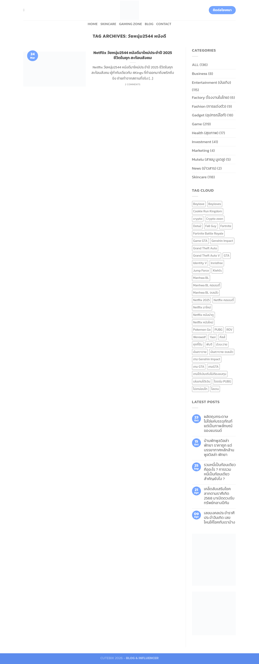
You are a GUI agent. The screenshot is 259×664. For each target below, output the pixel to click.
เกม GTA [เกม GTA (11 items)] (198, 366)
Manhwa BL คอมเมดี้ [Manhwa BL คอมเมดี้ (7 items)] (206, 285)
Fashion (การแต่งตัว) (209, 106)
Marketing (200, 150)
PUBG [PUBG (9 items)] (219, 329)
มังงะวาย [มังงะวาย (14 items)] (221, 344)
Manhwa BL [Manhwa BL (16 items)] (201, 277)
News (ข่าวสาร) (204, 168)
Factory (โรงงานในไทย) (210, 97)
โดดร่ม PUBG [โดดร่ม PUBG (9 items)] (222, 381)
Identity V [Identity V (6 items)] (200, 263)
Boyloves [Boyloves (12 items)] (214, 204)
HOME (93, 24)
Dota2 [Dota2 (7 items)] (197, 226)
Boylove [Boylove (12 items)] (199, 204)
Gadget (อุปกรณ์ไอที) (209, 115)
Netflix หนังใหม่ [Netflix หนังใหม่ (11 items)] (203, 322)
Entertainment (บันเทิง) (211, 82)
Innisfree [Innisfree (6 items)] (217, 263)
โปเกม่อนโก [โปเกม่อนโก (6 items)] (200, 389)
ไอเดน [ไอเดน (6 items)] (215, 389)
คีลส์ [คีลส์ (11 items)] (222, 337)
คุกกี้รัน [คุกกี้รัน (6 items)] (197, 344)
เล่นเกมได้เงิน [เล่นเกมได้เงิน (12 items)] (201, 381)
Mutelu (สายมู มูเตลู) (208, 159)
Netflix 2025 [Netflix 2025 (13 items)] (201, 300)
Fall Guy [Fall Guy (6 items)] (211, 226)
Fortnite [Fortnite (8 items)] (225, 226)
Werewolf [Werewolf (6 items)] (199, 337)
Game (197, 124)
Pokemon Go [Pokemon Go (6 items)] (202, 329)
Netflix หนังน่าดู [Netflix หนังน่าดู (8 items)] (203, 314)
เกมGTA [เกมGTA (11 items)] (213, 366)
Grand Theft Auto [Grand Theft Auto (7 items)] (205, 248)
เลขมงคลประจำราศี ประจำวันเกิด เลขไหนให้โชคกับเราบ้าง (219, 518)
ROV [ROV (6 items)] (229, 329)
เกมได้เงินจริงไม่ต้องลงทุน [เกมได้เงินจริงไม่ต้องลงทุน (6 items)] (209, 374)
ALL (195, 65)
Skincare (108, 24)
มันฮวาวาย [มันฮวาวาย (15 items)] (200, 352)
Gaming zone (130, 24)
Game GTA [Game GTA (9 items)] (200, 240)
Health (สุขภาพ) (205, 133)
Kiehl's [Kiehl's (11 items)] (217, 270)
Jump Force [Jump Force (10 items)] (201, 270)
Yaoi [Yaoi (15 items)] (212, 337)
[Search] (25, 10)
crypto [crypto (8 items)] (197, 218)
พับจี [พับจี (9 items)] (209, 344)
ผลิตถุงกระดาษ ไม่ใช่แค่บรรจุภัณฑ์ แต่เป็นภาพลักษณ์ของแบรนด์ (218, 423)
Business (199, 73)
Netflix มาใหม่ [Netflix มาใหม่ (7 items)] (202, 307)
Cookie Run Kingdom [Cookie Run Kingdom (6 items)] (207, 211)
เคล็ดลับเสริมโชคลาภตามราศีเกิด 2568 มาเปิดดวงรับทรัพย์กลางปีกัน (219, 496)
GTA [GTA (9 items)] (226, 255)
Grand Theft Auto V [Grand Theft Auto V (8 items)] (206, 255)
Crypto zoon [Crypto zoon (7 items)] (214, 218)
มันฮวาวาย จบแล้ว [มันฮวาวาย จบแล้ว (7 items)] (221, 352)
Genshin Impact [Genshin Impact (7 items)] (222, 240)
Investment (201, 142)
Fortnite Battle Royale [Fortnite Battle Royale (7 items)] (208, 233)
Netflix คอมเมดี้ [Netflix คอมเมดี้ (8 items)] (224, 300)
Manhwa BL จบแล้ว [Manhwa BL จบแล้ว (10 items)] (206, 292)
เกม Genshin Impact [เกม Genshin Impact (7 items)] (206, 359)
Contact (163, 24)
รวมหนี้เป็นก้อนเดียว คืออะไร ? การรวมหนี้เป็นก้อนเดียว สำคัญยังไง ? (220, 471)
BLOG (149, 24)
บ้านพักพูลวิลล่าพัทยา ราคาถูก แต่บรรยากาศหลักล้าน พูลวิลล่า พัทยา (219, 447)
